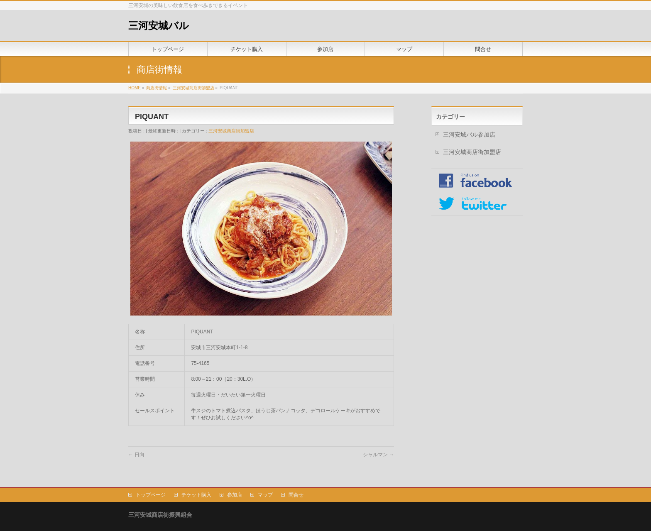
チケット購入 (196, 495)
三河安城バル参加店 (469, 134)
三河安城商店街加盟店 (231, 130)
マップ (265, 495)
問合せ (296, 495)
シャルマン (378, 455)
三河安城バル (158, 25)
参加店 (234, 495)
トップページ (151, 495)
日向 (136, 455)
